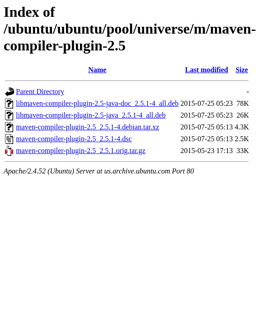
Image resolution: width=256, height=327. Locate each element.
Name (97, 70)
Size (242, 70)
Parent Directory (40, 91)
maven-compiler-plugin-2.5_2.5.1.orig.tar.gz (81, 150)
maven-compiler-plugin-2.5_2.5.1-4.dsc (74, 139)
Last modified (206, 70)
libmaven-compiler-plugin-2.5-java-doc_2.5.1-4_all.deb (97, 103)
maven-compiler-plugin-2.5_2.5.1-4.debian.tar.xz (87, 127)
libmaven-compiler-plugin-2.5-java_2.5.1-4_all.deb (91, 115)
